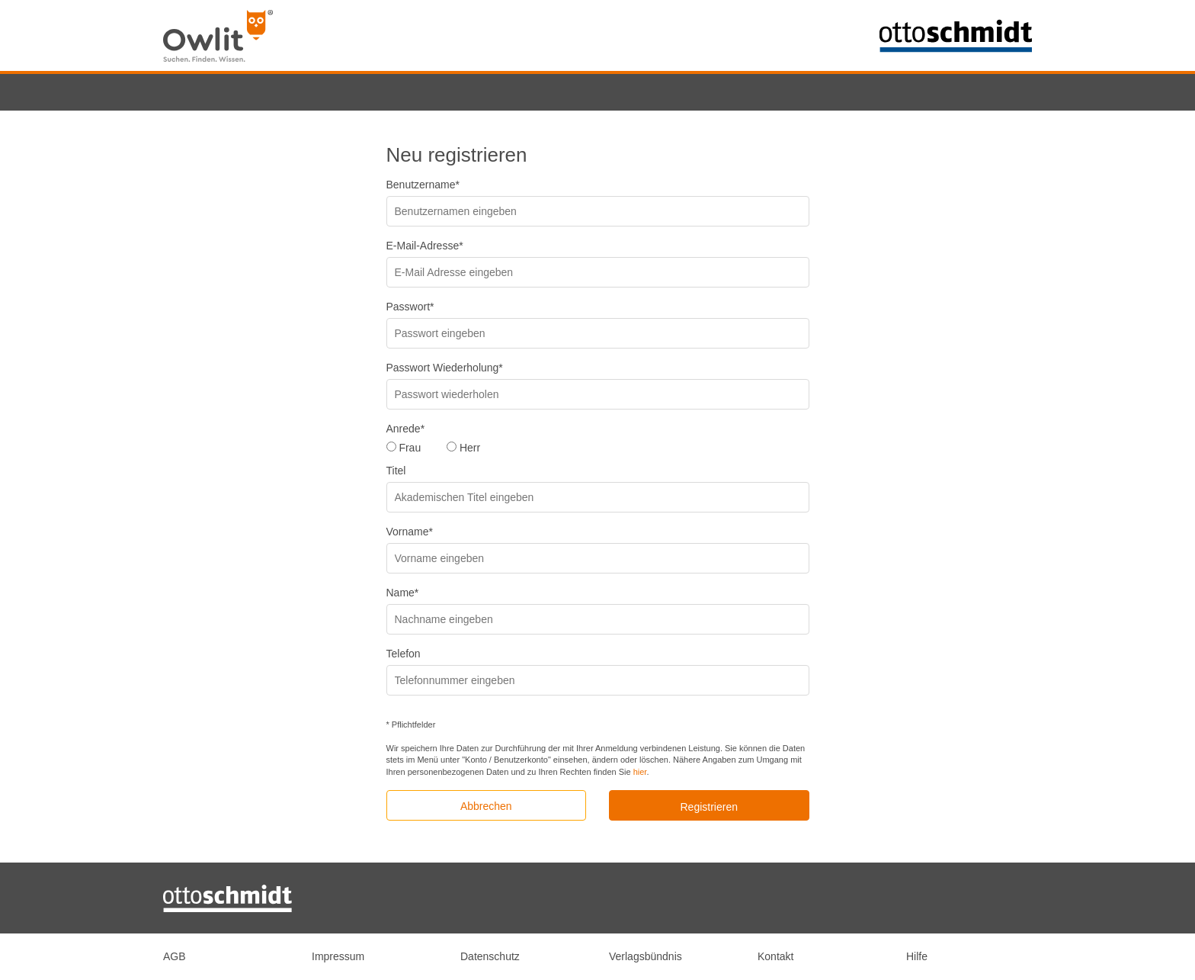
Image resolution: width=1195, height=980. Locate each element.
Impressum (338, 956)
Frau (410, 448)
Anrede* (405, 429)
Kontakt (775, 956)
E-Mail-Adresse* (424, 245)
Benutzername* (423, 184)
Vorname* (409, 531)
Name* (402, 592)
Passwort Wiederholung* (444, 367)
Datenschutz (490, 956)
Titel (396, 470)
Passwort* (410, 306)
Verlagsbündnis (645, 956)
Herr (470, 448)
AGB (174, 956)
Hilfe (916, 956)
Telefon (403, 653)
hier (640, 771)
